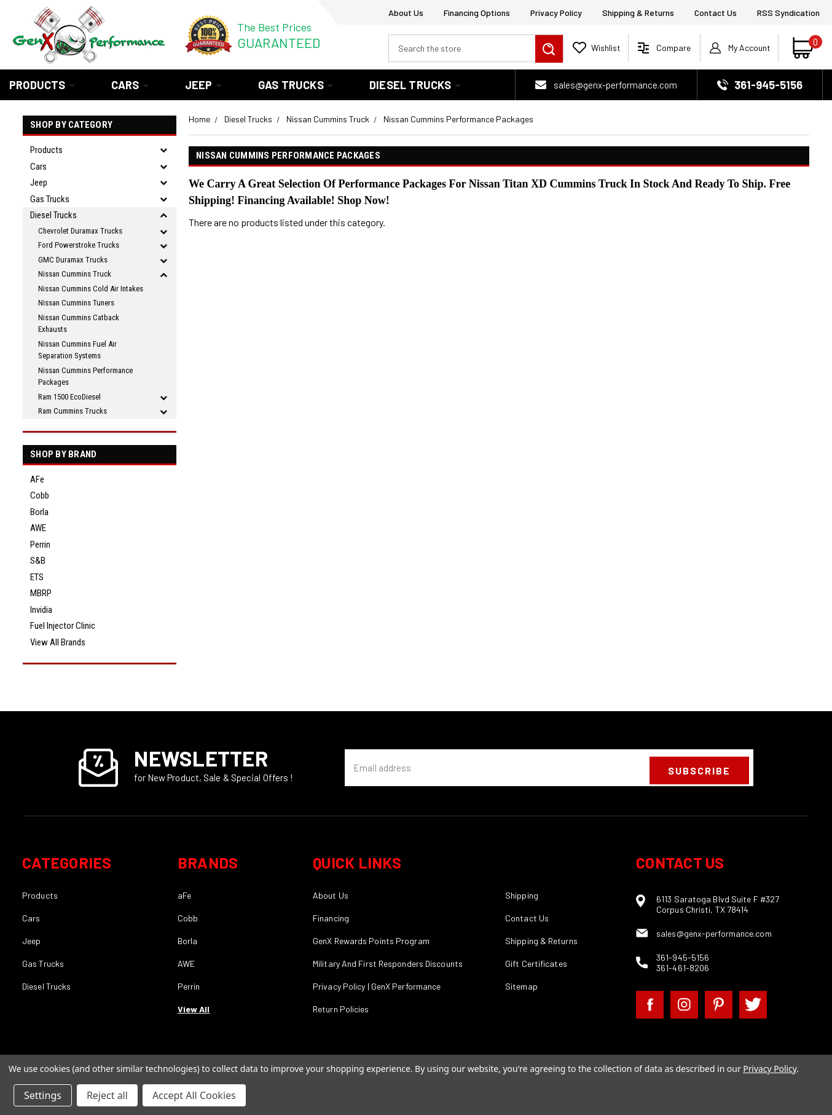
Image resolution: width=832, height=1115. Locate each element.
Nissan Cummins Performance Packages (85, 376)
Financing (331, 918)
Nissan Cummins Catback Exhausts (78, 323)
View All (194, 1009)
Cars (129, 85)
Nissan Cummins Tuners (76, 302)
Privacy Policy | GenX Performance (377, 986)
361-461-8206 (682, 968)
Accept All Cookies (194, 1095)
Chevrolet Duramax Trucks (80, 230)
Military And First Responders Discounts (388, 963)
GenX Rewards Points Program (371, 941)
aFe (37, 479)
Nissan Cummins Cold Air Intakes (90, 288)
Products (41, 85)
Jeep (203, 85)
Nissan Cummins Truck (74, 273)
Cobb (39, 495)
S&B (37, 560)
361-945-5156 (682, 957)
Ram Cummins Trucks (72, 411)
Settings (42, 1095)
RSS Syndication (788, 12)
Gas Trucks (295, 85)
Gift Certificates (536, 963)
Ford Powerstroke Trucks (78, 245)
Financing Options (477, 12)
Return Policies (341, 1009)
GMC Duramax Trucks (73, 259)
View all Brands (57, 642)
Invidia (41, 609)
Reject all (107, 1095)
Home (199, 119)
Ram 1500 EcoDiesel (69, 396)
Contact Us (715, 12)
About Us (405, 12)
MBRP (41, 593)
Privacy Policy (556, 12)
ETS (37, 577)
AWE (38, 528)
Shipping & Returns (638, 12)
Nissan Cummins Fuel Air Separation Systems (77, 350)
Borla (39, 512)
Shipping (521, 895)
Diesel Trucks (414, 85)
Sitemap (521, 986)
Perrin (40, 544)
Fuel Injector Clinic (62, 625)
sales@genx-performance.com (615, 84)
